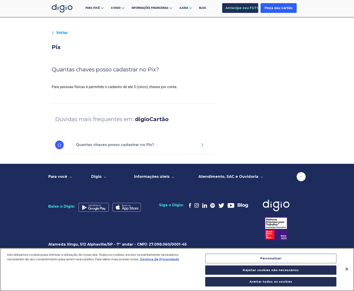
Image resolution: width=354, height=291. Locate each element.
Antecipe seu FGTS (242, 8)
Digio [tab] (98, 176)
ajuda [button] (185, 7)
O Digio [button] (117, 7)
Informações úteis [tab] (154, 176)
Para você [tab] (60, 176)
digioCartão (152, 119)
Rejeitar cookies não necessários (271, 270)
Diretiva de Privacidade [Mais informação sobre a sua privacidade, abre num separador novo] (159, 259)
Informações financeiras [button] (152, 7)
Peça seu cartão (279, 8)
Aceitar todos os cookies (270, 281)
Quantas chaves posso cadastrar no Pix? (115, 145)
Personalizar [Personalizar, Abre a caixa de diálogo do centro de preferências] (271, 258)
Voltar (60, 33)
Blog (202, 7)
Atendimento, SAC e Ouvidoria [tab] (230, 176)
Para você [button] (94, 7)
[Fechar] (347, 269)
